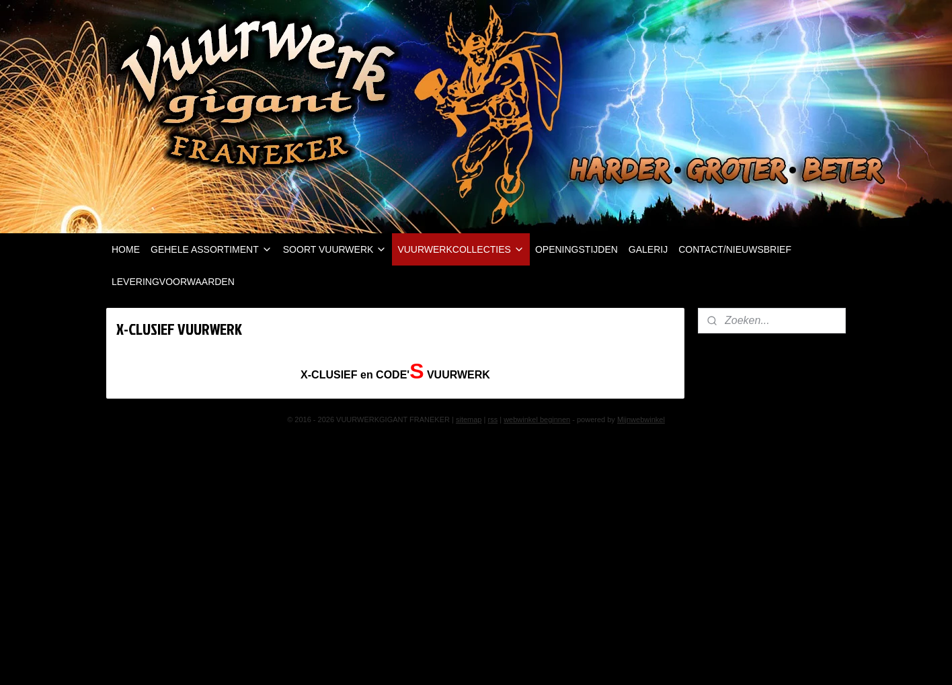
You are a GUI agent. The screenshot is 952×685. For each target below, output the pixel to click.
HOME (126, 249)
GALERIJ (648, 249)
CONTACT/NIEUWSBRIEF (734, 249)
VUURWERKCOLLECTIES (460, 249)
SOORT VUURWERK (335, 249)
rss (492, 419)
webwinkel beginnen (537, 419)
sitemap (469, 419)
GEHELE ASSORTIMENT (211, 249)
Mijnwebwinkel (641, 419)
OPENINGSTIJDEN (576, 249)
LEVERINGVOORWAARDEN (173, 281)
